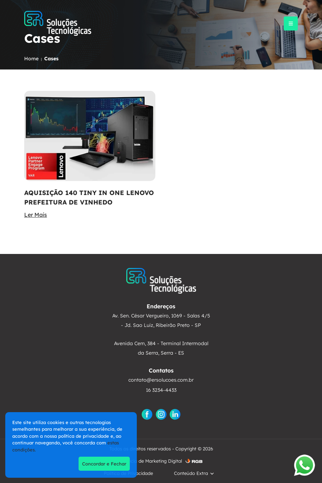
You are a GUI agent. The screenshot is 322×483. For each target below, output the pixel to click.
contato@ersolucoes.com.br (161, 380)
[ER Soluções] (57, 23)
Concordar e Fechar (104, 464)
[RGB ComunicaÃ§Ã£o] (194, 461)
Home (31, 58)
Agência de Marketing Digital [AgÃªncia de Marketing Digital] (151, 461)
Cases (51, 58)
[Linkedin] (175, 414)
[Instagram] (161, 414)
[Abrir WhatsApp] (304, 465)
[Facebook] (147, 414)
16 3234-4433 (161, 390)
